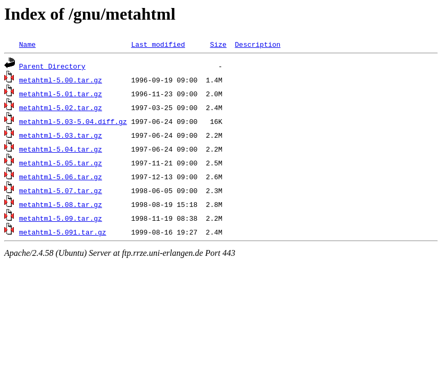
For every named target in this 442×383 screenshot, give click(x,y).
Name (27, 44)
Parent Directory (52, 66)
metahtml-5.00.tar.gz (60, 80)
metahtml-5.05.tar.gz (60, 163)
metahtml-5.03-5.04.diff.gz (73, 121)
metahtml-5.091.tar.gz (62, 232)
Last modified (158, 44)
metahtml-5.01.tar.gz (60, 93)
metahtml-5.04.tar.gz (60, 149)
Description (257, 44)
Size (218, 44)
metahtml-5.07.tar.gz (60, 190)
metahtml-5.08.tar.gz (60, 204)
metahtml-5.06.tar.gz (60, 176)
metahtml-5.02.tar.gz (60, 107)
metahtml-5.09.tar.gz (60, 218)
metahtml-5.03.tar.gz (60, 135)
